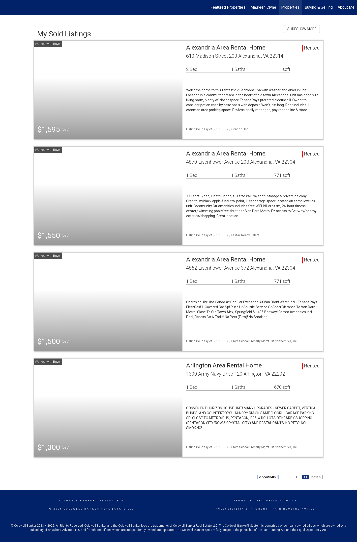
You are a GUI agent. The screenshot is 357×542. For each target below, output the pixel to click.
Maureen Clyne (263, 7)
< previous (267, 477)
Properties (290, 7)
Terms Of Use (247, 500)
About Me (346, 7)
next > (316, 477)
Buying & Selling (319, 7)
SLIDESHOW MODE (302, 29)
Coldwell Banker (77, 500)
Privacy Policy (281, 500)
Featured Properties (227, 7)
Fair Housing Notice (294, 509)
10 (297, 477)
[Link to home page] (6, 7)
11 (305, 477)
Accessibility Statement (242, 509)
